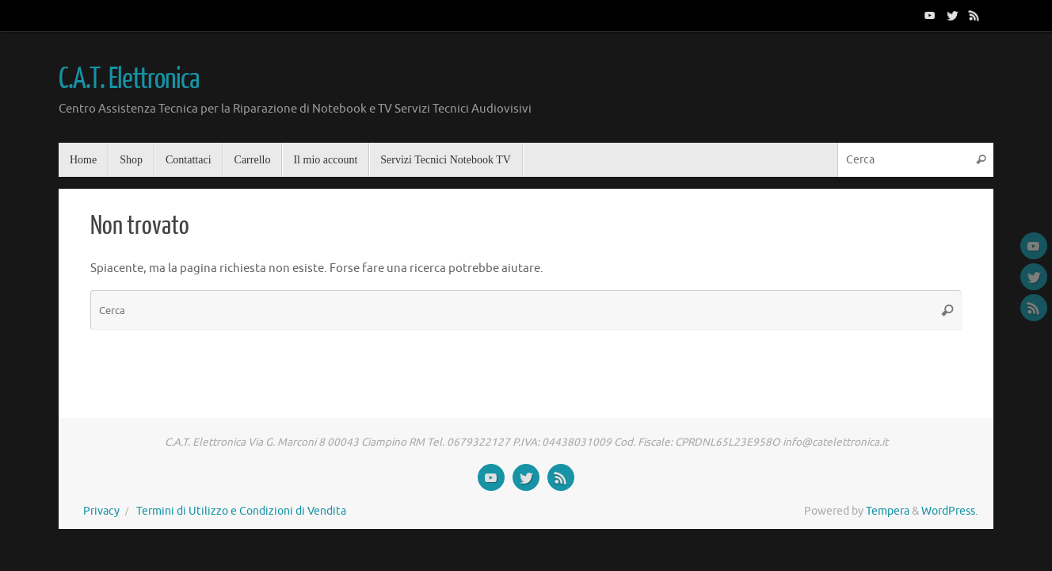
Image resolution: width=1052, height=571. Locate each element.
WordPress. (949, 511)
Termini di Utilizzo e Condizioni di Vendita (241, 511)
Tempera (887, 511)
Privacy (101, 511)
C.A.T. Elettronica (128, 79)
